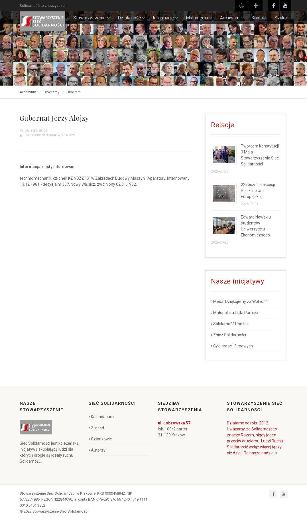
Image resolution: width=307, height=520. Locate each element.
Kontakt (259, 18)
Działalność (131, 18)
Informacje (165, 18)
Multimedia (199, 18)
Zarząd (96, 428)
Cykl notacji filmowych (232, 346)
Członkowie (100, 439)
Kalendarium (101, 416)
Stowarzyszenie (91, 18)
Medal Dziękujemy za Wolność (239, 301)
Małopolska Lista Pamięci (235, 312)
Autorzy (97, 450)
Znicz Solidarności (228, 335)
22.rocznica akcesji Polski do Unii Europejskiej (258, 190)
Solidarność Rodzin (229, 323)
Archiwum (231, 18)
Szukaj (281, 18)
